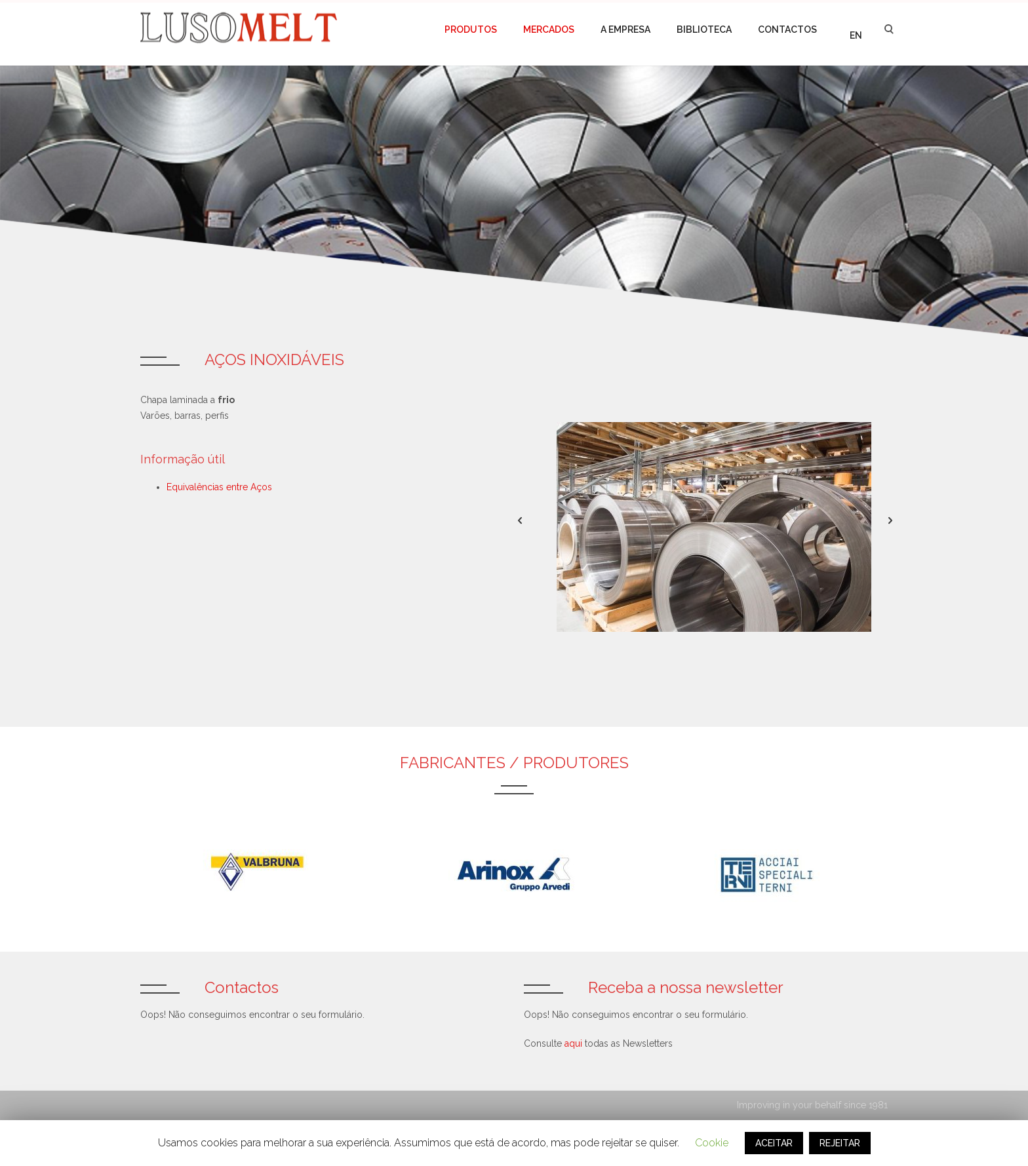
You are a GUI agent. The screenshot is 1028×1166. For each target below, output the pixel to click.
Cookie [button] (711, 1143)
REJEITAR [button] (840, 1143)
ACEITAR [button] (774, 1143)
